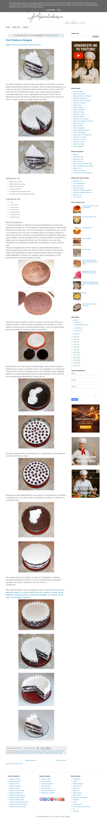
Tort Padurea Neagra (19, 40)
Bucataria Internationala (80, 98)
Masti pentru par (78, 161)
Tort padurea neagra (48, 752)
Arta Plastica (76, 779)
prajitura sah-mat (35, 592)
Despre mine (16, 27)
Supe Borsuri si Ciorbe (79, 137)
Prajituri (62, 751)
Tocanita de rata (87, 227)
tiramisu (58, 590)
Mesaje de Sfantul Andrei (16, 790)
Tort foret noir (30, 752)
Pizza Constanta (46, 788)
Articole (75, 781)
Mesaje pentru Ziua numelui (17, 806)
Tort (25, 752)
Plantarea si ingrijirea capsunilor (82, 190)
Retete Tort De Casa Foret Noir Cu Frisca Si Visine (23, 45)
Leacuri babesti (77, 804)
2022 (75, 342)
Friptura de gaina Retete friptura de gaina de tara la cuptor (90, 262)
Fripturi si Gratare (78, 107)
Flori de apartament (79, 183)
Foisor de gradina (78, 185)
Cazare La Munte (46, 781)
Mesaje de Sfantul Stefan (16, 797)
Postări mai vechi (61, 760)
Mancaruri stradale (78, 116)
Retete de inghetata (79, 128)
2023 (75, 339)
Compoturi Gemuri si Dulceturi (82, 100)
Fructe (38, 751)
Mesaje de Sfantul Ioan (16, 793)
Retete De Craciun (78, 123)
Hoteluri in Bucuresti (47, 784)
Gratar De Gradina (78, 188)
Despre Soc (76, 788)
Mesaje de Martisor (15, 786)
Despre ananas (77, 793)
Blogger (68, 816)
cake (22, 751)
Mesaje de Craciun (15, 781)
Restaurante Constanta (48, 793)
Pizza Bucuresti (45, 786)
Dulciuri (30, 751)
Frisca (34, 751)
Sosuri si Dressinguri (79, 132)
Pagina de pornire (30, 760)
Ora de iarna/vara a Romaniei (81, 806)
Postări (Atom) (18, 763)
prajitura (57, 751)
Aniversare (18, 751)
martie (77, 322)
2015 (75, 360)
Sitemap (25, 27)
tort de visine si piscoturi (20, 597)
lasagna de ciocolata (38, 595)
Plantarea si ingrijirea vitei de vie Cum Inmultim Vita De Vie (90, 283)
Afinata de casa (77, 181)
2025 (75, 334)
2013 (75, 365)
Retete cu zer (77, 168)
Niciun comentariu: (30, 748)
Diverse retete (77, 105)
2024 (75, 336)
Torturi (56, 752)
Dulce (26, 751)
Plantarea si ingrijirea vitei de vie (82, 192)
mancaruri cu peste (78, 144)
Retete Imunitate (78, 125)
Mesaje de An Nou (14, 779)
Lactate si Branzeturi (79, 109)
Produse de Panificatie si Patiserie (83, 121)
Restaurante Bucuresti (47, 790)
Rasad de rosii (77, 195)
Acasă (8, 27)
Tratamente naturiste (79, 170)
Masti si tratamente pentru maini (82, 164)
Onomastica (51, 751)
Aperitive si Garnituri (79, 94)
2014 (75, 363)
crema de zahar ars (22, 595)
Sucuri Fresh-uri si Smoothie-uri (82, 135)
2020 (75, 347)
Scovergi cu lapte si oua (89, 217)
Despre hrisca (77, 795)
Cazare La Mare (46, 779)
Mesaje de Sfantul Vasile (16, 799)
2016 (75, 357)
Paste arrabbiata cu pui (81, 325)
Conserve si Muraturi (79, 103)
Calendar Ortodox (78, 784)
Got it (59, 10)
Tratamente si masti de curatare (82, 173)
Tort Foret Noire (38, 752)
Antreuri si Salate (78, 91)
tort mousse (52, 595)
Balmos (84, 293)
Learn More (51, 10)
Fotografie (76, 799)
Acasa (12, 751)
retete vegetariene (78, 146)
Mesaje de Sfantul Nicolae (17, 795)
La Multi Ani (44, 751)
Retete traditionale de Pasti (81, 130)
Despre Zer (76, 790)
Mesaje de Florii (14, 784)
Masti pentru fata (78, 159)
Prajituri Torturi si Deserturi (81, 119)
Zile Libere (76, 811)
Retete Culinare (19, 752)
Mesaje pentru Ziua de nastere (18, 804)
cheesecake (48, 590)
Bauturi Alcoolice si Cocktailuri (82, 96)
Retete (12, 752)
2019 (75, 350)
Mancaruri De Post (78, 112)
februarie (78, 328)
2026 (75, 320)
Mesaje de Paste (14, 788)
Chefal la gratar (86, 238)
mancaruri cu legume (79, 139)
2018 (75, 352)
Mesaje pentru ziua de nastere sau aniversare (89, 272)
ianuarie (77, 330)
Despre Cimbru (77, 786)
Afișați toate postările (52, 35)
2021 (75, 344)
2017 (75, 355)
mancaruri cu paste (78, 142)
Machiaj (75, 154)
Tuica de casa (77, 197)
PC (74, 809)
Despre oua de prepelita (80, 797)
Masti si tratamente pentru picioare (83, 166)
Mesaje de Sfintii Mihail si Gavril (18, 802)
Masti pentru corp (78, 157)
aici (24, 230)
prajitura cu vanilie (20, 592)
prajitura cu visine (50, 592)
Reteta (8, 752)
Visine (60, 752)
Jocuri (74, 802)
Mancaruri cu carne (78, 114)
